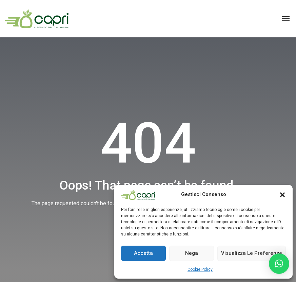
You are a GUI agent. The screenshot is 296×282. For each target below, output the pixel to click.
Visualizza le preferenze (251, 253)
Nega (191, 253)
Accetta (143, 253)
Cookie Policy (200, 269)
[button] (282, 194)
